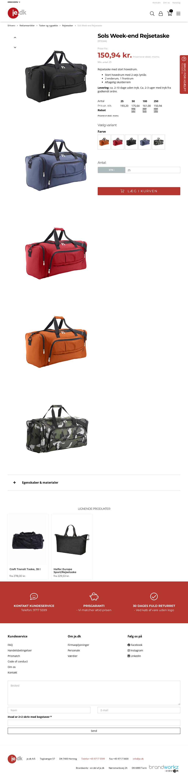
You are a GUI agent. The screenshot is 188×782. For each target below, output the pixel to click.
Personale (74, 650)
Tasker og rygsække (48, 25)
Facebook (135, 645)
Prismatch (14, 656)
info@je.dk (138, 758)
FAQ (10, 645)
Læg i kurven (139, 191)
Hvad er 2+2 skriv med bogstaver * (30, 717)
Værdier (72, 656)
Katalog (176, 2)
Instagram (135, 650)
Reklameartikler (27, 25)
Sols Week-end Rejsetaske (89, 25)
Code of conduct (18, 661)
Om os (166, 2)
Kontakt (157, 2)
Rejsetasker (67, 25)
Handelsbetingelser (20, 650)
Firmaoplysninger (78, 645)
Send (94, 731)
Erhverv (11, 25)
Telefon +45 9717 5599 (93, 758)
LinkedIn (134, 656)
